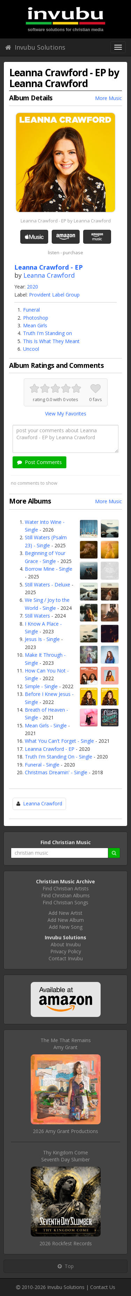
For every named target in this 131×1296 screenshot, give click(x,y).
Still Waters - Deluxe (47, 584)
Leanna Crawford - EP (49, 749)
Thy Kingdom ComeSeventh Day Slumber (65, 1156)
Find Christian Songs (65, 902)
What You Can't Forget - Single (59, 741)
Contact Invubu (66, 958)
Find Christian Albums (65, 895)
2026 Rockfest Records (65, 1243)
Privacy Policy (65, 951)
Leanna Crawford (49, 275)
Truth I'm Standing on (47, 333)
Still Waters (37, 615)
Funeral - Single (42, 764)
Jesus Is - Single (42, 639)
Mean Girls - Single (46, 725)
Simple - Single (41, 686)
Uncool (31, 349)
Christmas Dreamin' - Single (56, 772)
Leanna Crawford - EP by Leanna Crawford (66, 221)
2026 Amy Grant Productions (65, 1131)
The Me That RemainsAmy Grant (66, 1044)
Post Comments (39, 462)
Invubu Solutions (35, 47)
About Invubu (66, 944)
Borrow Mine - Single (48, 568)
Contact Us (102, 1287)
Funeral (31, 309)
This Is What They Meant (51, 341)
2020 (32, 286)
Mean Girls (35, 325)
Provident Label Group (54, 294)
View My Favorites (65, 413)
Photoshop (35, 317)
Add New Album (66, 920)
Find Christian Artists (66, 888)
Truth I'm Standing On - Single (58, 756)
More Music (108, 98)
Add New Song (65, 927)
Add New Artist (65, 913)
